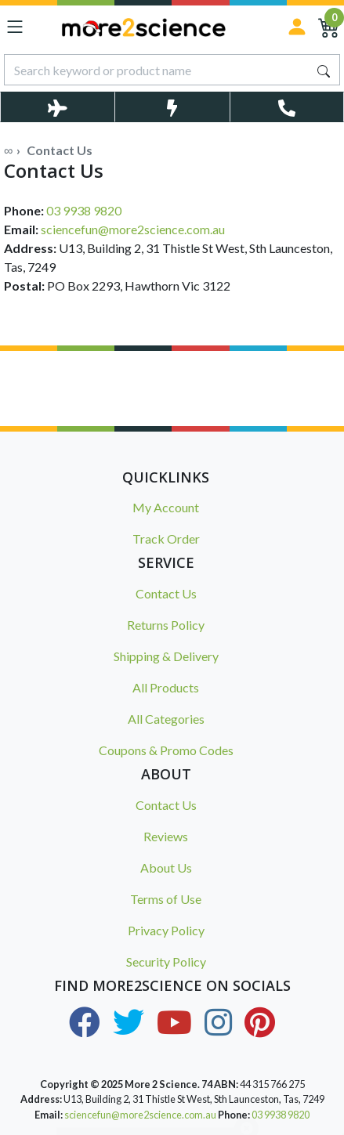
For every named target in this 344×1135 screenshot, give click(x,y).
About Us (166, 867)
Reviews (165, 836)
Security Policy (166, 961)
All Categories (166, 718)
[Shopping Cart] (329, 27)
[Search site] (323, 70)
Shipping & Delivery (166, 656)
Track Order (166, 538)
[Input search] (157, 70)
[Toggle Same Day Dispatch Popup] (171, 107)
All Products (165, 687)
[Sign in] (297, 27)
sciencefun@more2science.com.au (133, 229)
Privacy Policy (166, 930)
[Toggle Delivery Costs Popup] (57, 107)
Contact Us (166, 593)
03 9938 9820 (83, 210)
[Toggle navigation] (15, 27)
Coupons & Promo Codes (166, 750)
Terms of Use (165, 898)
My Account (165, 507)
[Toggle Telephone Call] (287, 107)
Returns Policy (166, 624)
